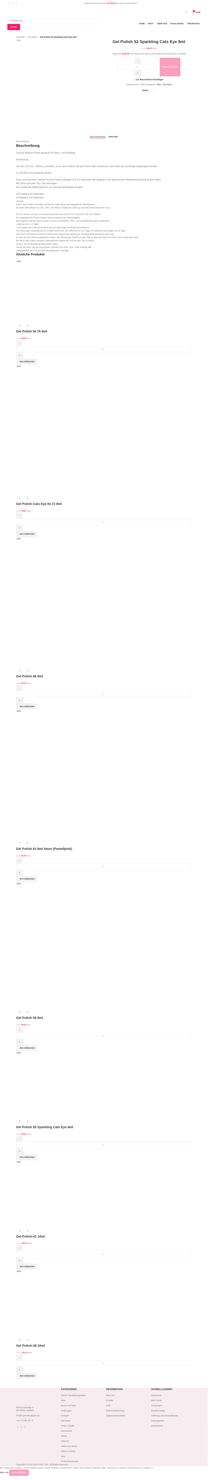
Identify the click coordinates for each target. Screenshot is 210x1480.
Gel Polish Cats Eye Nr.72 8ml (39, 508)
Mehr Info (4, 1476)
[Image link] (29, 1401)
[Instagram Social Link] (12, 3)
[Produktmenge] (104, 353)
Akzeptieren (19, 1477)
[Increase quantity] (137, 77)
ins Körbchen (170, 71)
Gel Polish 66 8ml (29, 680)
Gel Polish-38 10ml (30, 1350)
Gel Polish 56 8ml (29, 1022)
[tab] (97, 141)
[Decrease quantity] (138, 65)
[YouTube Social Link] (16, 3)
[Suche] (54, 24)
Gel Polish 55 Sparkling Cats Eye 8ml (44, 1131)
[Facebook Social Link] (9, 3)
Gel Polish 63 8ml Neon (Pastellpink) (44, 853)
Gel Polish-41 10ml (30, 1240)
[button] (26, 366)
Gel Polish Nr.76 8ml (31, 335)
